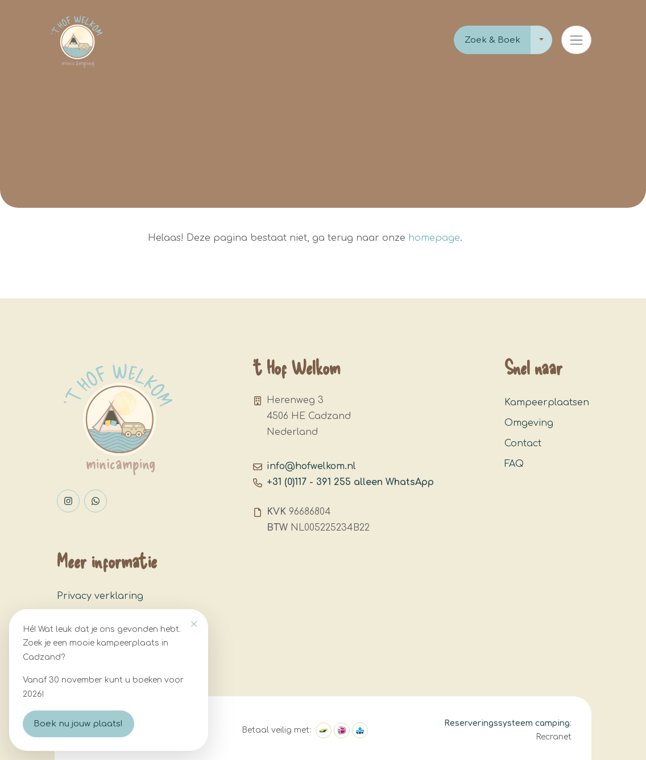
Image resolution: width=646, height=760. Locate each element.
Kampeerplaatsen (546, 402)
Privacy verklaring (100, 596)
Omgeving (528, 423)
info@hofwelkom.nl (311, 466)
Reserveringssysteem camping (507, 723)
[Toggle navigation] (576, 40)
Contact (522, 443)
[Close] (194, 624)
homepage (434, 238)
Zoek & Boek (492, 40)
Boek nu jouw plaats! (78, 724)
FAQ (514, 464)
